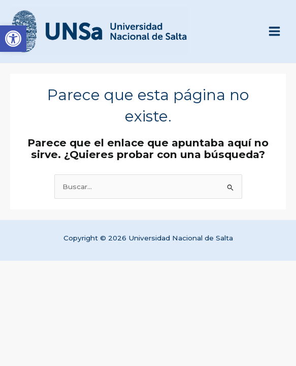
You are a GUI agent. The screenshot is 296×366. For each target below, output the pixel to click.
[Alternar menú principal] (274, 31)
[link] (13, 38)
